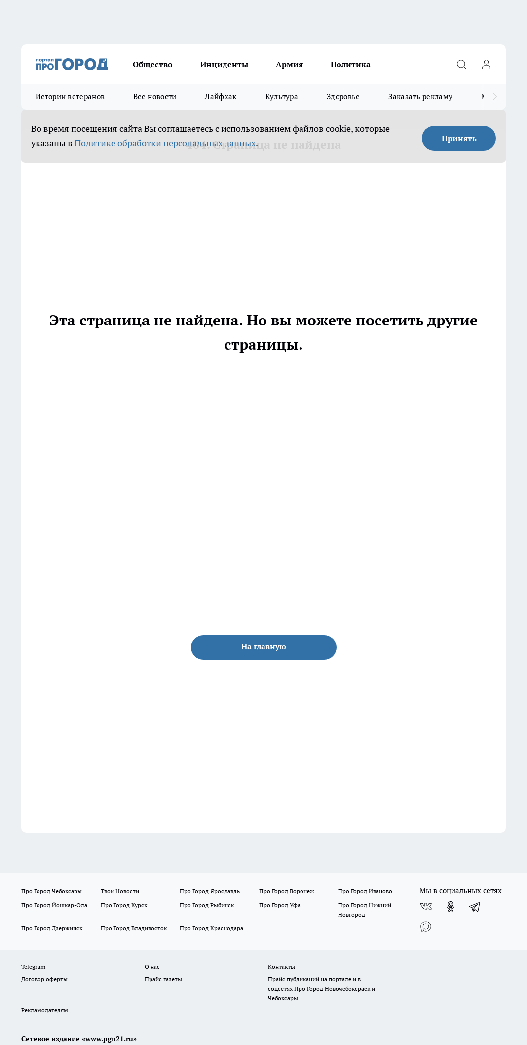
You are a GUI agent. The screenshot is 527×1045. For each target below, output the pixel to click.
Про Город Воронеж (286, 891)
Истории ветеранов (70, 96)
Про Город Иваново (365, 891)
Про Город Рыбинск (207, 905)
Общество (153, 64)
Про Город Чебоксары (51, 891)
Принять (459, 138)
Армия (289, 64)
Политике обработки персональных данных (165, 143)
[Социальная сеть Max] (426, 926)
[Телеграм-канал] (475, 907)
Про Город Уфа (280, 905)
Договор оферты (44, 979)
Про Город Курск (124, 905)
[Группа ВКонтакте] (426, 907)
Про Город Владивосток (134, 928)
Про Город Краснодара (211, 928)
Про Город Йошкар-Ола (54, 905)
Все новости (154, 96)
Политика (351, 64)
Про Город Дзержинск (51, 928)
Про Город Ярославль (210, 891)
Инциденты (224, 64)
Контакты (281, 966)
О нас (152, 966)
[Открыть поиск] (461, 64)
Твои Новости (120, 891)
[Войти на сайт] (486, 64)
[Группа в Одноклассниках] (450, 907)
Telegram (33, 966)
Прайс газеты (163, 979)
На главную (263, 646)
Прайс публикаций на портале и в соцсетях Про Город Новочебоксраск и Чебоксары (321, 988)
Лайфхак (220, 96)
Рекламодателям (44, 1010)
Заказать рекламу (420, 96)
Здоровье (343, 96)
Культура (281, 96)
